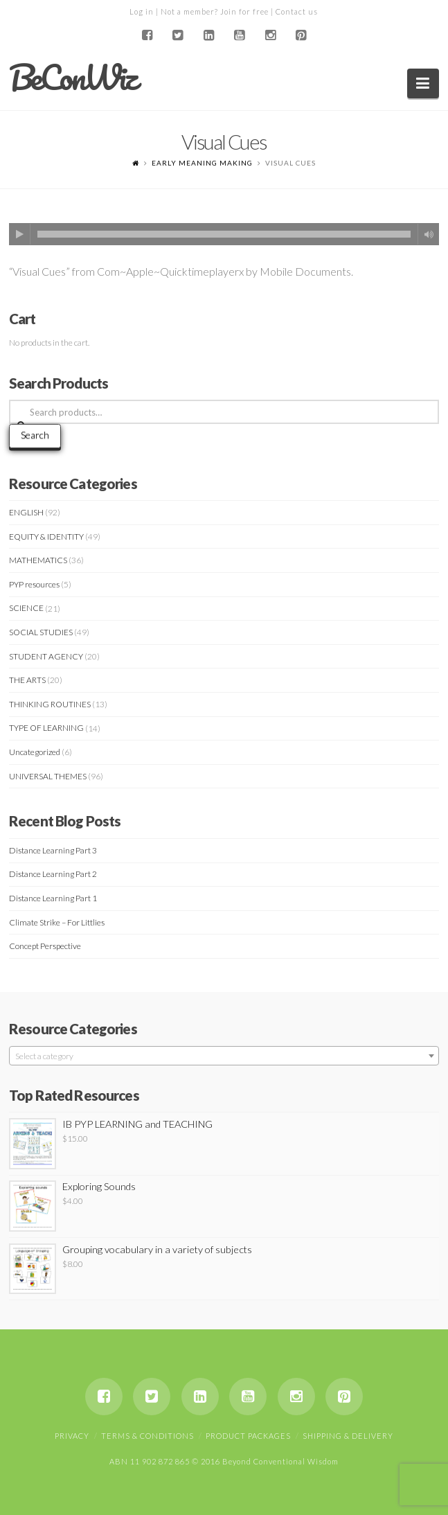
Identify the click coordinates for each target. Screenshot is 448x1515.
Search (35, 435)
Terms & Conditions (147, 1435)
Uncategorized (34, 752)
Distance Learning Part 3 (53, 850)
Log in (141, 11)
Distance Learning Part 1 (53, 898)
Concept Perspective (45, 946)
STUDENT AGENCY (46, 656)
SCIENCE (26, 608)
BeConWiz (72, 77)
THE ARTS (27, 680)
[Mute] (428, 234)
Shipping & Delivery (348, 1435)
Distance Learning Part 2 (53, 874)
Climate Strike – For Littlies (57, 922)
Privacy (72, 1435)
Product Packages (248, 1435)
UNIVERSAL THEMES (48, 776)
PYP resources (34, 584)
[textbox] (224, 1056)
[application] (224, 234)
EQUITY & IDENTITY (46, 536)
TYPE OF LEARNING (46, 728)
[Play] (20, 234)
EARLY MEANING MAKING (202, 163)
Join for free (244, 11)
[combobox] (224, 1055)
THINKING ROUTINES (50, 704)
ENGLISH (26, 512)
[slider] (224, 234)
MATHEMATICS (38, 560)
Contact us (297, 11)
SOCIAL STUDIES (41, 632)
